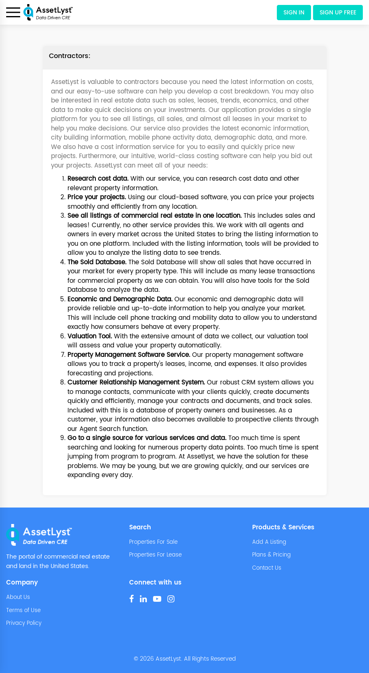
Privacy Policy (24, 623)
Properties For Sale (153, 542)
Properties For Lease (155, 555)
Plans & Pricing (271, 555)
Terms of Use (23, 611)
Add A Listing (269, 542)
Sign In (293, 12)
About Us (18, 598)
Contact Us (266, 568)
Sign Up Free (338, 12)
